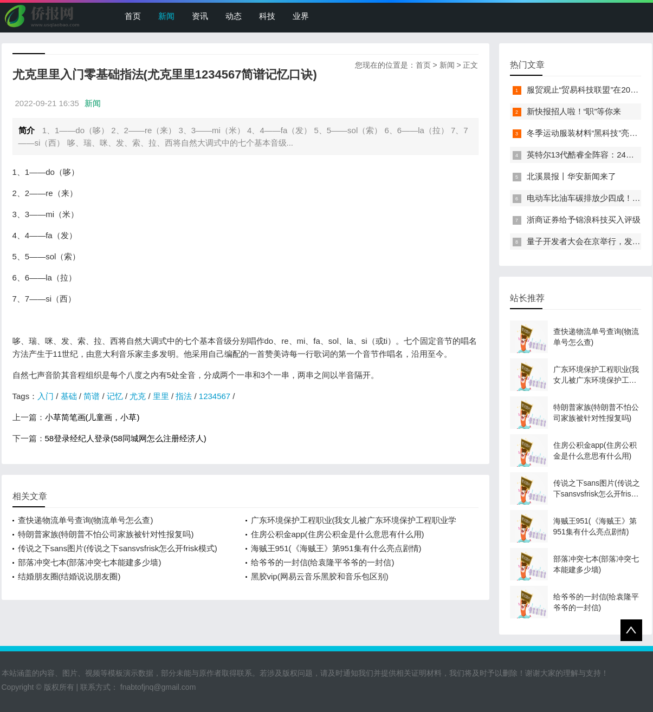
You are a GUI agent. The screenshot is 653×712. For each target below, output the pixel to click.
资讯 (200, 16)
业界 (301, 16)
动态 (233, 16)
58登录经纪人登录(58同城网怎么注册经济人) (125, 438)
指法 (184, 396)
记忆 (115, 396)
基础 (69, 396)
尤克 (138, 396)
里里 (161, 396)
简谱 (91, 396)
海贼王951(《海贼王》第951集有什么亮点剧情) (336, 548)
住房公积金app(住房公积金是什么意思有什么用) (337, 534)
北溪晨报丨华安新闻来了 (571, 176)
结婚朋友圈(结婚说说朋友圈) (69, 576)
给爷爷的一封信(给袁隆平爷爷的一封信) (323, 562)
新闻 (166, 16)
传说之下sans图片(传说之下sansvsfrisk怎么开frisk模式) (117, 548)
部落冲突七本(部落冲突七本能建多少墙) (89, 562)
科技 (267, 16)
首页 (133, 16)
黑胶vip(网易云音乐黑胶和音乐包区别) (320, 576)
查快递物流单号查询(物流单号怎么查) (85, 520)
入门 (45, 396)
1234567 (214, 396)
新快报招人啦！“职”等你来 (574, 111)
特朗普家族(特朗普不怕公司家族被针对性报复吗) (106, 534)
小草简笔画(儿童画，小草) (92, 417)
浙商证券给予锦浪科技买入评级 (584, 219)
